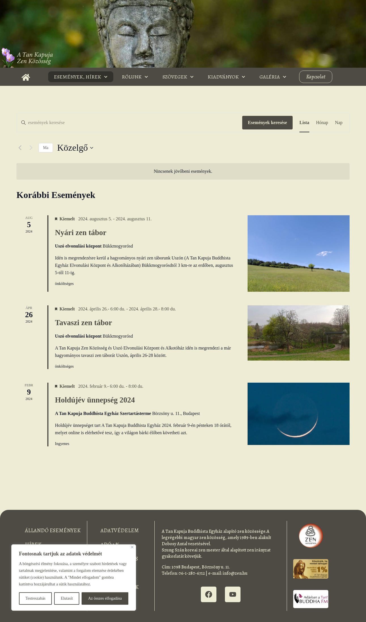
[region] (73, 577)
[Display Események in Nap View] (338, 122)
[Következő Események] (30, 147)
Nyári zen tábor (80, 232)
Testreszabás (35, 598)
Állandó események (52, 530)
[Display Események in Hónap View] (322, 122)
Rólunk (135, 77)
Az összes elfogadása (105, 598)
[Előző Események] (19, 147)
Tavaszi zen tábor (83, 322)
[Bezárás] (132, 547)
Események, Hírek (81, 77)
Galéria (272, 77)
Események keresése (267, 122)
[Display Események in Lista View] (304, 122)
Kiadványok (226, 77)
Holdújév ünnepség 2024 (95, 400)
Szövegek (178, 77)
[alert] (183, 171)
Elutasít (67, 598)
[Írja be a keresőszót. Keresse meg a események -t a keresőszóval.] (129, 122)
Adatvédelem (120, 530)
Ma (45, 148)
